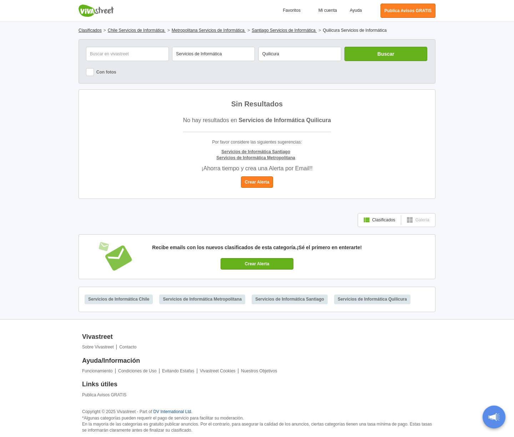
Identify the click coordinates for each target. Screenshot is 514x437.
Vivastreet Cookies (218, 370)
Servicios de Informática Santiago (289, 299)
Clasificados (379, 220)
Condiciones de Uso (137, 370)
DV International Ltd (172, 411)
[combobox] (299, 54)
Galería (418, 220)
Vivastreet (96, 11)
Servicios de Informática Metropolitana (202, 299)
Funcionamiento (97, 370)
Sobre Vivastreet (98, 347)
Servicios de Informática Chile (118, 299)
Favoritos (292, 10)
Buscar (385, 54)
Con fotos (101, 72)
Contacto (127, 347)
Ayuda (356, 10)
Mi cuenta (327, 10)
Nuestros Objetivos (259, 370)
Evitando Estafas (178, 370)
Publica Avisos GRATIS (104, 394)
